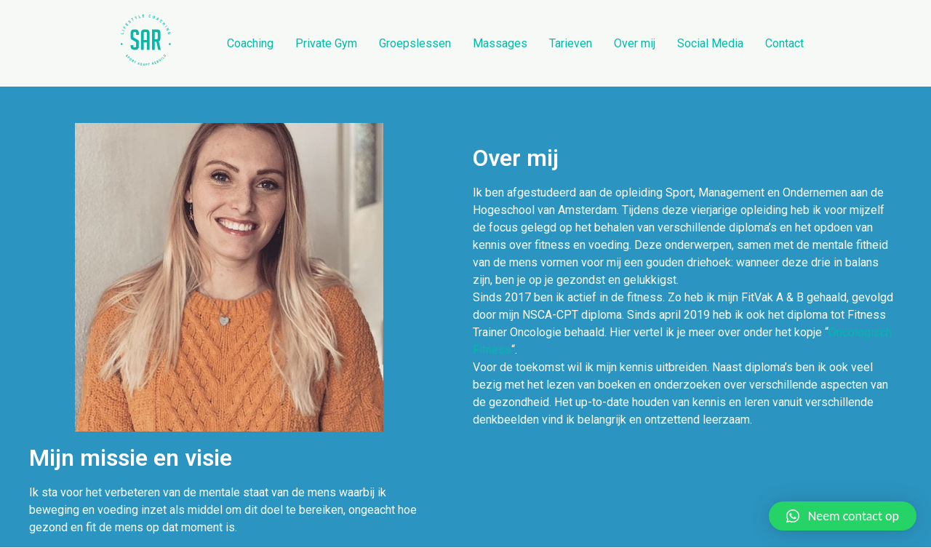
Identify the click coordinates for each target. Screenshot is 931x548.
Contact (784, 43)
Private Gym (326, 43)
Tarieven (570, 43)
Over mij (634, 43)
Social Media (710, 43)
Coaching (250, 43)
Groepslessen (415, 43)
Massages (500, 43)
